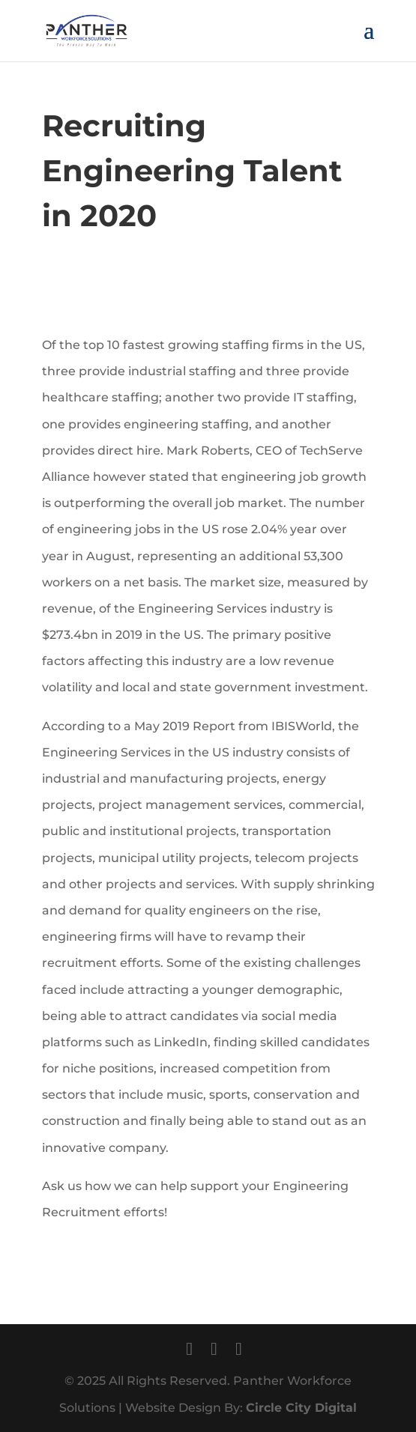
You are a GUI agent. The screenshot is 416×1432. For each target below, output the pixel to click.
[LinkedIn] (238, 1348)
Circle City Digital (301, 1408)
